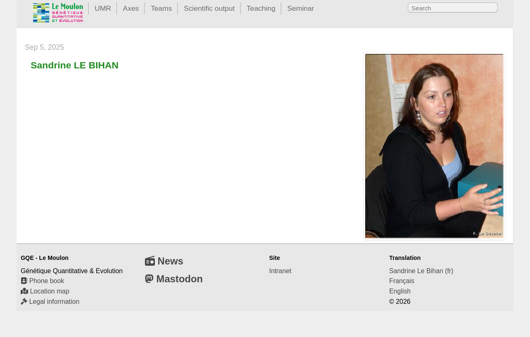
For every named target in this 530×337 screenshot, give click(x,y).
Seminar (300, 8)
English (400, 291)
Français (401, 280)
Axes (131, 8)
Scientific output (209, 8)
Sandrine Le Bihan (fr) (421, 270)
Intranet (280, 270)
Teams (161, 8)
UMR (103, 8)
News (164, 261)
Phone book (42, 280)
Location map (45, 291)
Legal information (50, 301)
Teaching (261, 8)
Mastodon (174, 278)
